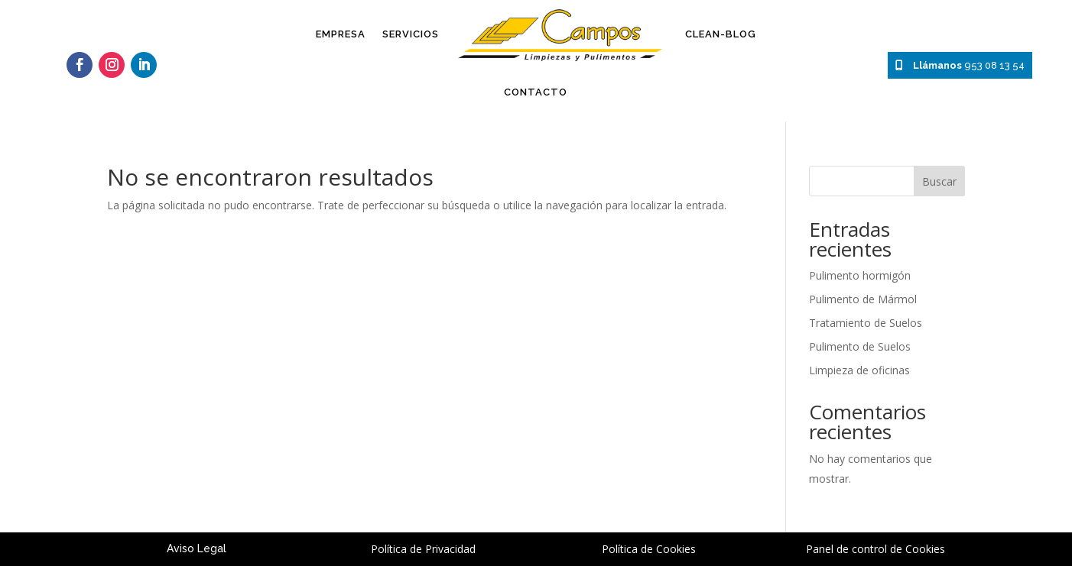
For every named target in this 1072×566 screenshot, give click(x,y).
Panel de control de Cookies (875, 549)
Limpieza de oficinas (859, 370)
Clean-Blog (720, 34)
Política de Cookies (649, 549)
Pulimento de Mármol (863, 299)
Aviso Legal (196, 548)
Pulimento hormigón (860, 275)
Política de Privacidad (423, 549)
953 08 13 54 (960, 65)
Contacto (535, 92)
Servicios (410, 34)
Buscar (939, 181)
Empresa (340, 34)
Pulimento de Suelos (860, 346)
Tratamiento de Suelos (865, 322)
